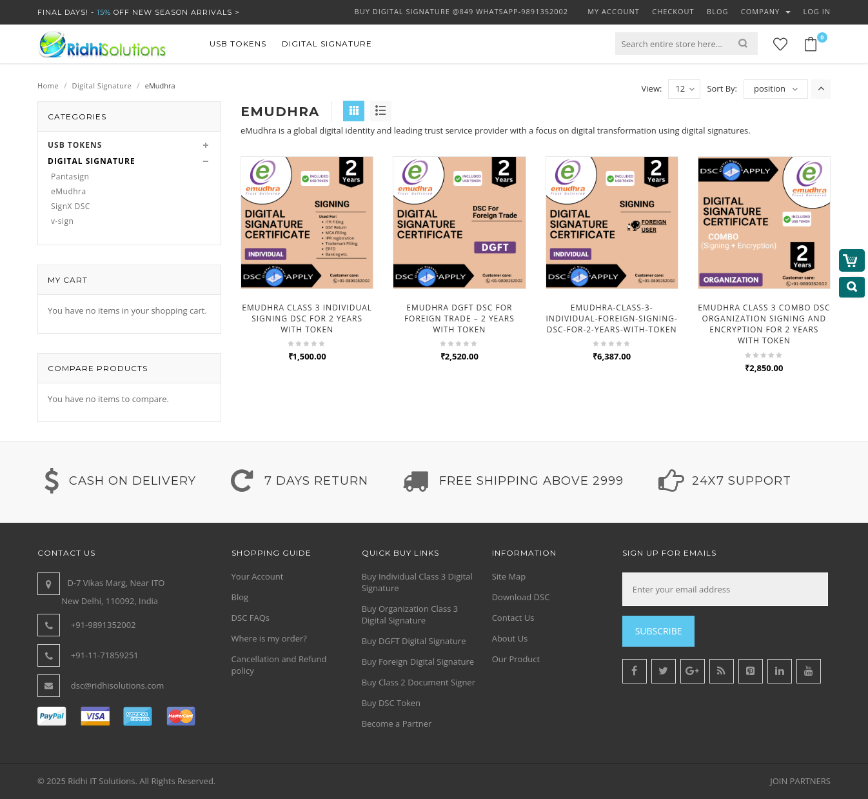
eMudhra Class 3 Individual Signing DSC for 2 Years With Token (307, 318)
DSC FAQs (251, 617)
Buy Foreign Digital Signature (418, 661)
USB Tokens (75, 144)
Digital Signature (102, 85)
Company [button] (766, 11)
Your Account (258, 576)
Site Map (509, 576)
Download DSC (521, 597)
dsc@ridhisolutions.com (117, 685)
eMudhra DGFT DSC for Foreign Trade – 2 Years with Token (459, 318)
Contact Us (513, 617)
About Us (510, 638)
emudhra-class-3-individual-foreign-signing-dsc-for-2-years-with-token (611, 318)
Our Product (516, 659)
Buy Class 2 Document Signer (418, 682)
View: (652, 88)
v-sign (62, 221)
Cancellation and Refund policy (279, 664)
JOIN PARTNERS (800, 781)
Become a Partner (397, 723)
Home (48, 85)
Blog (240, 597)
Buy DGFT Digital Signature (414, 641)
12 (685, 89)
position (769, 88)
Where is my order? (269, 638)
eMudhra (68, 191)
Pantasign (70, 176)
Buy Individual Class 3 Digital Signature (417, 582)
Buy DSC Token (391, 703)
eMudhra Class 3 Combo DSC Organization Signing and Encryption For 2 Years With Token (764, 324)
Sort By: (722, 88)
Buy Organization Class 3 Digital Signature (410, 614)
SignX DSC (70, 206)
